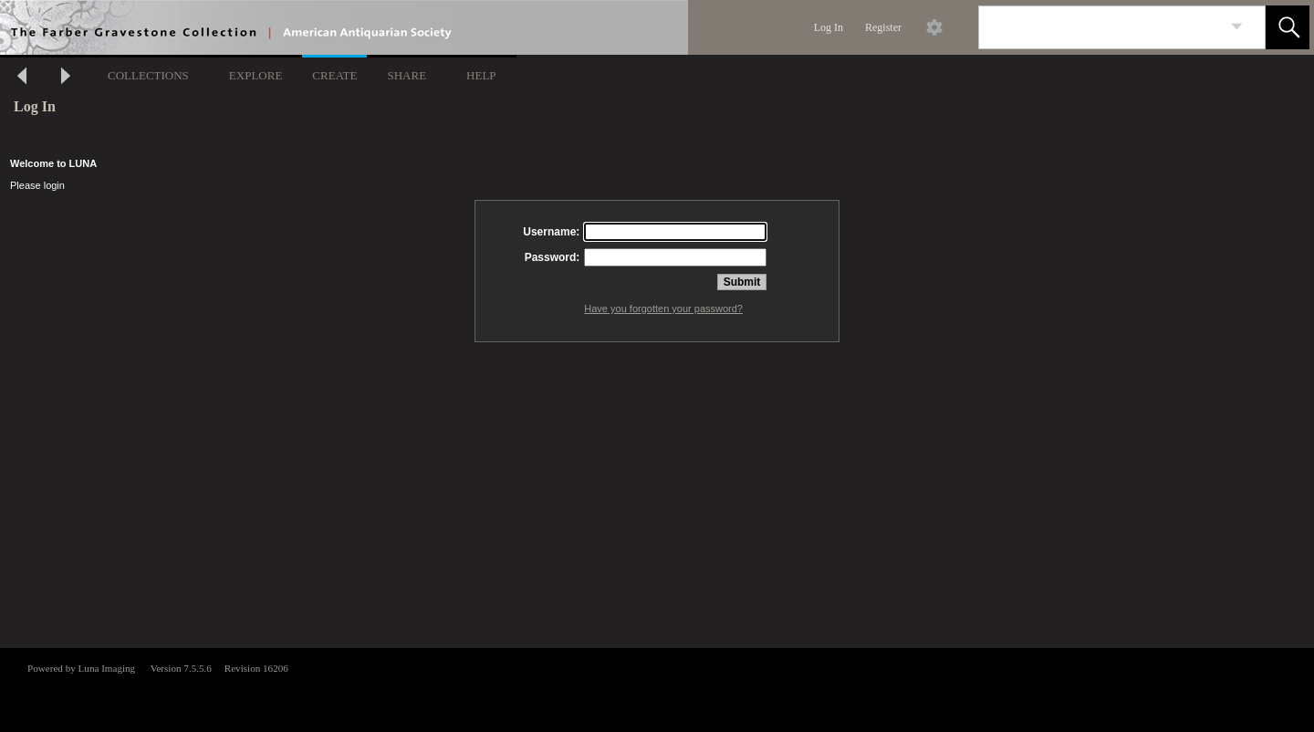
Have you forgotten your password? (663, 308)
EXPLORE (256, 75)
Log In (828, 27)
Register (883, 27)
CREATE (334, 75)
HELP (481, 75)
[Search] (1100, 27)
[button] (1287, 27)
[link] (1237, 27)
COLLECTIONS (148, 75)
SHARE (406, 75)
